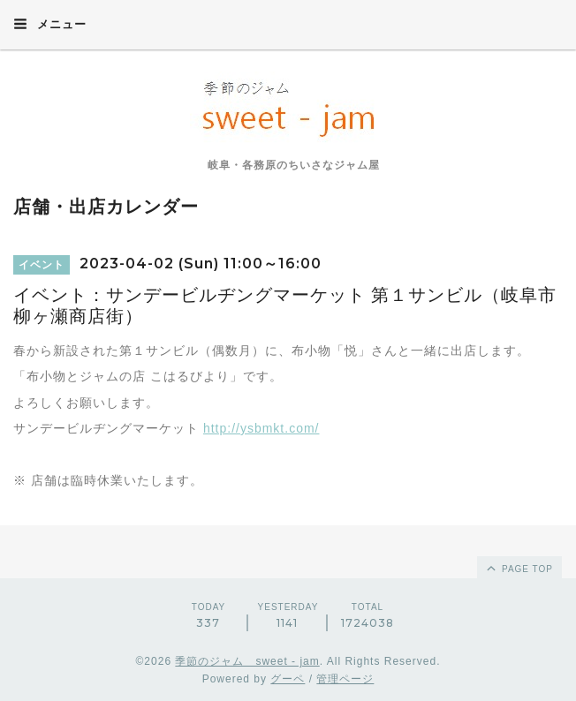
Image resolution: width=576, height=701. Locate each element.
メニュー (50, 24)
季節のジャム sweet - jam (247, 661)
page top (518, 568)
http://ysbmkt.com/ (261, 428)
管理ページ (345, 679)
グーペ (287, 679)
